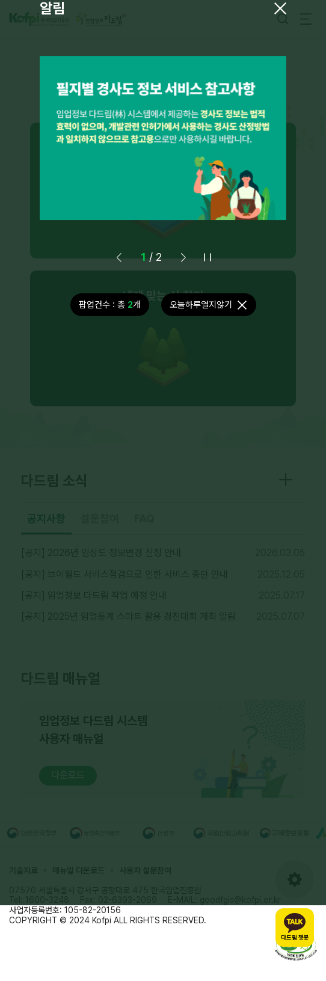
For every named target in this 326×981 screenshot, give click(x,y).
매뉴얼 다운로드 (78, 870)
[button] (183, 257)
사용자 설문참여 (145, 870)
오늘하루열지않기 (201, 304)
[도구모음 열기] (294, 879)
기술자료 (23, 870)
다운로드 (68, 775)
